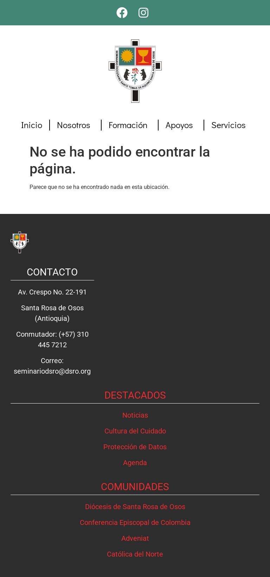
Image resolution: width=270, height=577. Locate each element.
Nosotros (75, 125)
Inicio (31, 125)
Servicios (230, 125)
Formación (130, 125)
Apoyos (181, 125)
